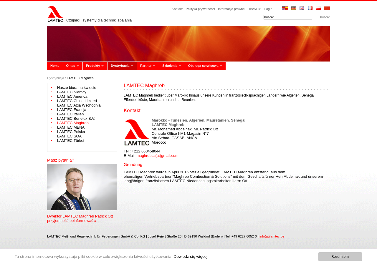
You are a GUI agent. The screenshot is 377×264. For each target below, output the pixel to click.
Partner (146, 65)
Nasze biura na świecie (76, 87)
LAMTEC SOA (69, 136)
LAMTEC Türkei (70, 140)
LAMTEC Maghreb (73, 123)
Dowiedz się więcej (190, 256)
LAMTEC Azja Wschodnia (79, 105)
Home (54, 65)
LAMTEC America (72, 96)
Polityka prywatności (200, 9)
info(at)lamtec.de (271, 236)
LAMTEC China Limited (77, 101)
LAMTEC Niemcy (71, 92)
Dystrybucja (120, 65)
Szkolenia (169, 65)
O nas (70, 65)
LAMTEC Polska (71, 131)
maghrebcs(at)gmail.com (157, 155)
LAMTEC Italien (70, 114)
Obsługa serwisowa (203, 65)
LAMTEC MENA (71, 127)
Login (268, 9)
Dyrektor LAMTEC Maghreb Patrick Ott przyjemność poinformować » (80, 218)
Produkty (93, 65)
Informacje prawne (231, 9)
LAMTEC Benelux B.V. (76, 118)
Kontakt (177, 9)
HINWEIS (255, 9)
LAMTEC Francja (71, 109)
